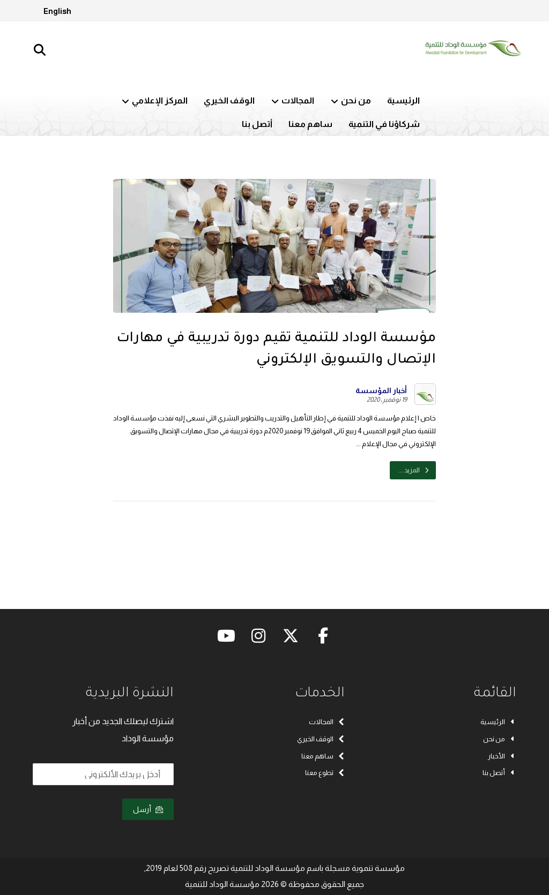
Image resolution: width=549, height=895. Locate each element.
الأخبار (502, 756)
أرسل (148, 809)
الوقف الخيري (321, 739)
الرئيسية (498, 722)
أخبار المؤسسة (381, 390)
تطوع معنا (325, 773)
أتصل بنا (499, 773)
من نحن (499, 739)
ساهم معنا (323, 756)
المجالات (327, 722)
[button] (39, 49)
